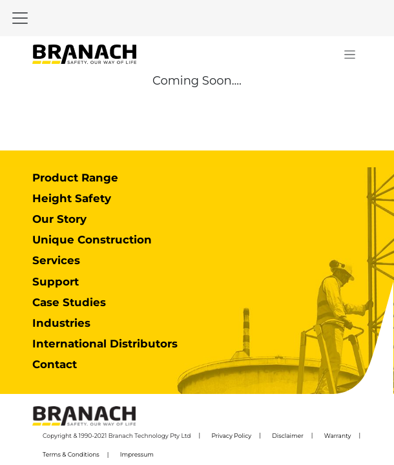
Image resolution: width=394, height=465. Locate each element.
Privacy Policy (231, 435)
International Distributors (105, 343)
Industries (61, 322)
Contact (54, 364)
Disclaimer (288, 435)
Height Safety (71, 198)
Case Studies (69, 302)
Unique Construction (92, 239)
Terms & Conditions (71, 454)
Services (56, 260)
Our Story (59, 218)
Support (55, 281)
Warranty (337, 435)
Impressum (137, 454)
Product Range (75, 177)
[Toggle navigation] (20, 18)
